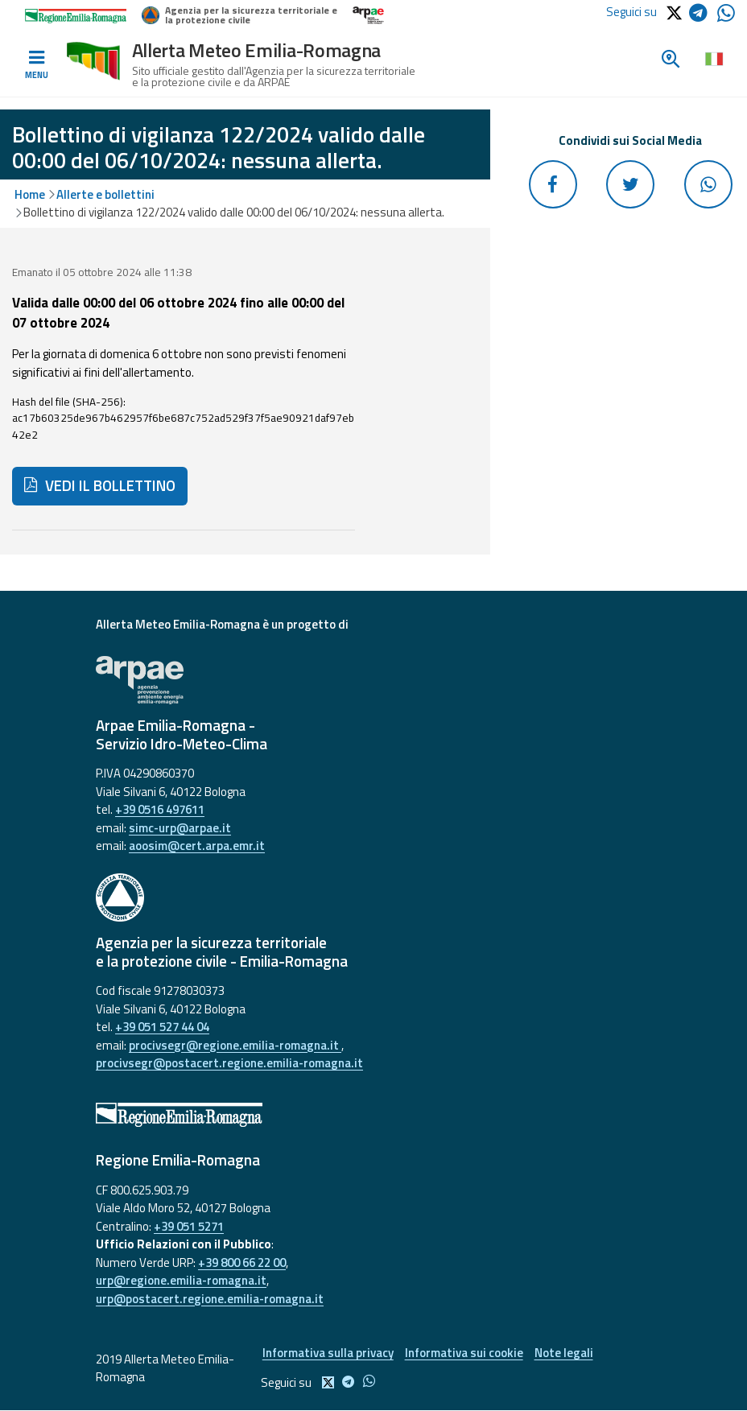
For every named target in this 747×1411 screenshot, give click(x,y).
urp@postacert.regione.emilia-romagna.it (210, 1298)
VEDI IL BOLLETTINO (99, 485)
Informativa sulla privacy (327, 1352)
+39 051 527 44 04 (162, 1026)
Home (29, 194)
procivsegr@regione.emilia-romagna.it (235, 1045)
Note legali (564, 1352)
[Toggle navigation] (36, 65)
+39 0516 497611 (159, 809)
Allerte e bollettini (105, 194)
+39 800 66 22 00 (242, 1262)
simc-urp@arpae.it (180, 828)
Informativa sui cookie (464, 1352)
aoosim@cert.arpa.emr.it (197, 845)
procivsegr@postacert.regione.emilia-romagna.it (229, 1063)
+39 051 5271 (189, 1226)
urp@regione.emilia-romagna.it (181, 1280)
